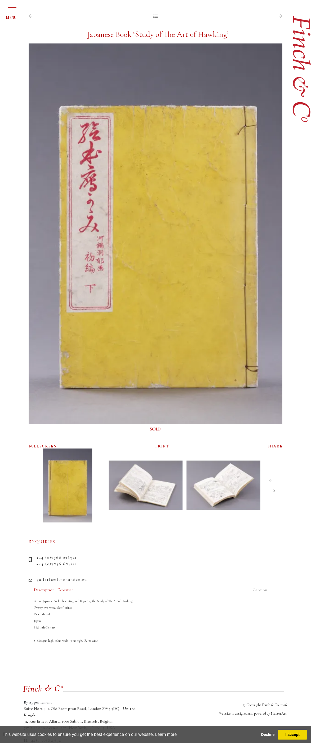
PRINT (162, 446)
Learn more (166, 734)
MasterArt (279, 713)
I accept (292, 734)
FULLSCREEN (43, 446)
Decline (267, 734)
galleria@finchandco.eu (62, 579)
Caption (260, 589)
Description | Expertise (53, 589)
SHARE (275, 446)
